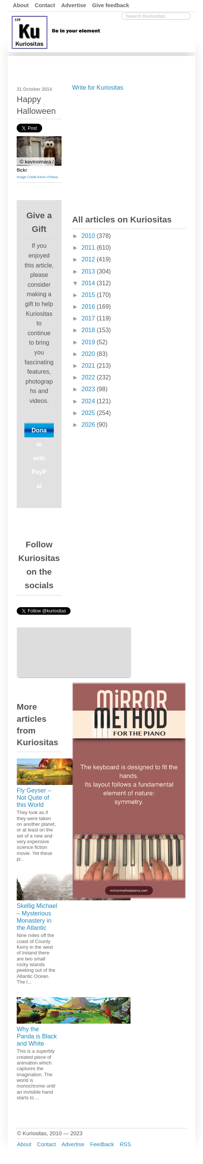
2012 (89, 259)
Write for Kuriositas (97, 87)
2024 (89, 401)
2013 (89, 271)
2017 (89, 318)
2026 (89, 424)
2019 (89, 342)
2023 (89, 389)
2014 (89, 283)
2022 (89, 377)
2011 (89, 247)
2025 (89, 413)
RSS (125, 1144)
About (21, 5)
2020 (89, 354)
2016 (89, 306)
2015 (89, 295)
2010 (89, 236)
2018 (89, 330)
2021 (89, 365)
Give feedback (110, 5)
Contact (45, 5)
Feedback (102, 1144)
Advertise (73, 5)
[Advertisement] (129, 151)
